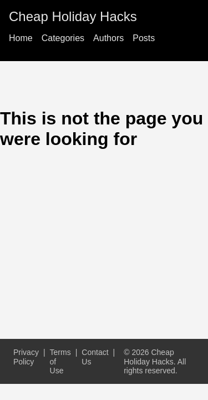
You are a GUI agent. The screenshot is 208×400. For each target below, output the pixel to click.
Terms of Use (60, 361)
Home (21, 38)
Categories (63, 38)
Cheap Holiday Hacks (73, 16)
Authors (108, 38)
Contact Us (95, 357)
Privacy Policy (26, 357)
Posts (144, 38)
